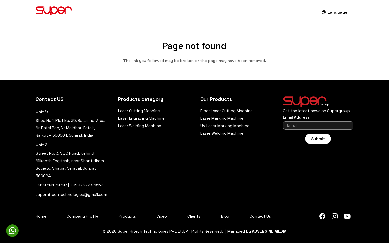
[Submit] (318, 139)
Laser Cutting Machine (139, 110)
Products (127, 216)
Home (41, 216)
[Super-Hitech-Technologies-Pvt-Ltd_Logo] (54, 12)
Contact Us (260, 216)
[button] (305, 12)
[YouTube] (347, 216)
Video (161, 216)
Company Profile (82, 216)
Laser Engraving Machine (141, 118)
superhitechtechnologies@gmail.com (71, 194)
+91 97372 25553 (86, 185)
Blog (225, 216)
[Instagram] (334, 216)
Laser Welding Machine (139, 125)
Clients (193, 216)
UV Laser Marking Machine (224, 125)
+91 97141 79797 (51, 185)
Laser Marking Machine (221, 118)
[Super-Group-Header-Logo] (318, 101)
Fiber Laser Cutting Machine (226, 110)
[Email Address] (318, 125)
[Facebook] (322, 216)
